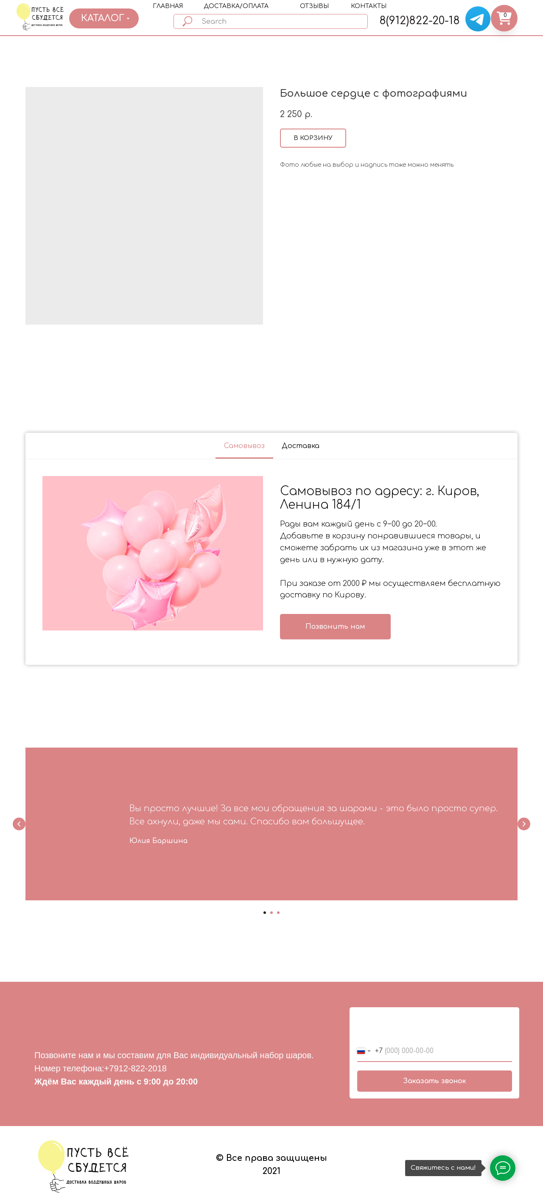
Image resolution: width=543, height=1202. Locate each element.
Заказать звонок (434, 1081)
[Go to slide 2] (271, 912)
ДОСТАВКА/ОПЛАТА (236, 6)
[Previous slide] (19, 824)
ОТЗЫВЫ (314, 6)
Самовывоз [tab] (244, 446)
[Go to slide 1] (264, 912)
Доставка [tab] (300, 446)
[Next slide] (524, 824)
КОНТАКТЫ (368, 6)
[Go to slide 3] (278, 912)
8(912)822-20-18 (419, 21)
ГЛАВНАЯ (168, 6)
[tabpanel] (271, 562)
